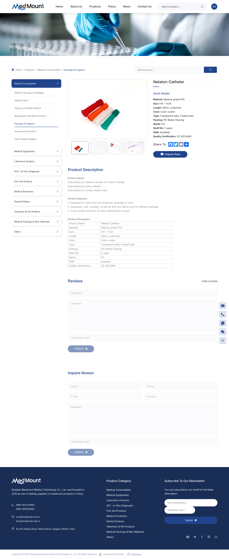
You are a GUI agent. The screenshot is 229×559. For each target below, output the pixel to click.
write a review (209, 286)
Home (16, 69)
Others (17, 231)
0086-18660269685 (25, 509)
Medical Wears (21, 100)
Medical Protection (23, 191)
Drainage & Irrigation (74, 70)
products (95, 6)
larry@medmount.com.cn (28, 521)
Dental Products (22, 201)
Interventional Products (25, 131)
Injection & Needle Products (27, 108)
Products (29, 70)
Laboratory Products (24, 161)
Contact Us (145, 6)
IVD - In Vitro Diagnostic (27, 171)
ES (214, 6)
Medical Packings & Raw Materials (32, 221)
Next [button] (145, 109)
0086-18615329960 (25, 505)
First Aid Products (23, 181)
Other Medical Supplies (25, 139)
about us (76, 6)
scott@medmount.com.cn (28, 517)
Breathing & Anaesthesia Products (30, 116)
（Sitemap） (134, 554)
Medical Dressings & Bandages (29, 92)
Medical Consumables (48, 70)
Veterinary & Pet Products (27, 211)
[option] (107, 109)
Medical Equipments (24, 151)
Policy (112, 6)
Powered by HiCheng (113, 554)
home (59, 6)
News (126, 6)
